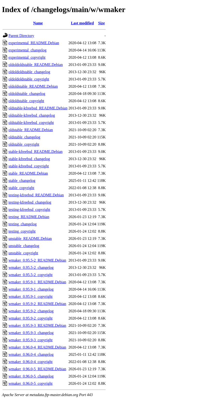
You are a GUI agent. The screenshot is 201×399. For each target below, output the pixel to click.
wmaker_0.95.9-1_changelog (31, 289)
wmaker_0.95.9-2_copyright (30, 318)
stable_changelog (21, 180)
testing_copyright (22, 231)
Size (101, 23)
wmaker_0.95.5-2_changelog (31, 267)
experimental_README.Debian (33, 43)
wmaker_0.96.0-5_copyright (30, 383)
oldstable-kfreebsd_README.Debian (37, 108)
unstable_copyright (23, 253)
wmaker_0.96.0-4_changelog (31, 354)
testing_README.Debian (28, 217)
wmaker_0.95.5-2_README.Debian (37, 260)
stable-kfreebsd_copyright (28, 166)
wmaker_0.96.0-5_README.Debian (37, 369)
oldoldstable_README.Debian (33, 86)
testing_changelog (22, 224)
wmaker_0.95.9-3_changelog (31, 333)
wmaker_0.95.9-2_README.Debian (37, 304)
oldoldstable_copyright (26, 101)
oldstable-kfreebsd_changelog (31, 115)
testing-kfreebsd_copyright (29, 209)
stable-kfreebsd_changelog (29, 159)
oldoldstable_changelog (26, 94)
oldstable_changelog (24, 137)
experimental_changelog (27, 50)
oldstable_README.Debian (30, 130)
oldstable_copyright (23, 144)
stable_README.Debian (28, 173)
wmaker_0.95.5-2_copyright (30, 275)
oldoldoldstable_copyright (28, 79)
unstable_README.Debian (30, 238)
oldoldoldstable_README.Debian (35, 65)
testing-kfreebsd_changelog (29, 202)
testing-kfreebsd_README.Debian (36, 195)
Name (38, 23)
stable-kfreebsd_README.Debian (35, 152)
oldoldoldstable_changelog (29, 72)
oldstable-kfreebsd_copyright (31, 123)
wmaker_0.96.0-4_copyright (30, 362)
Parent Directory (21, 36)
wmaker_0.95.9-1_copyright (30, 296)
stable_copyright (21, 188)
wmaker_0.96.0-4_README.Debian (37, 347)
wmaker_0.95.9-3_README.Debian (37, 325)
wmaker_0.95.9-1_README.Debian (37, 282)
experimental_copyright (26, 57)
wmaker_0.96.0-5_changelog (31, 376)
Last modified (82, 23)
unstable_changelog (23, 246)
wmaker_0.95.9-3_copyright (30, 340)
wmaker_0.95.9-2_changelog (31, 311)
